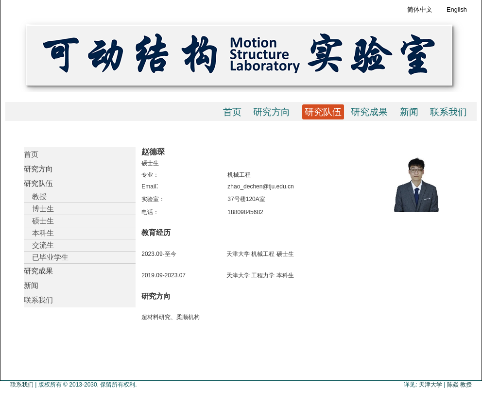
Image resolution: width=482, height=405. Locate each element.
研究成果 (369, 112)
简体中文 (419, 9)
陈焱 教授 (459, 384)
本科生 (39, 233)
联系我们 (448, 112)
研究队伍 (323, 112)
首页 (232, 112)
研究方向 (271, 112)
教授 (35, 196)
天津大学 (430, 384)
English (457, 9)
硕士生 (39, 221)
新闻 (409, 112)
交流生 (39, 245)
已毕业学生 (46, 257)
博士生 (39, 208)
